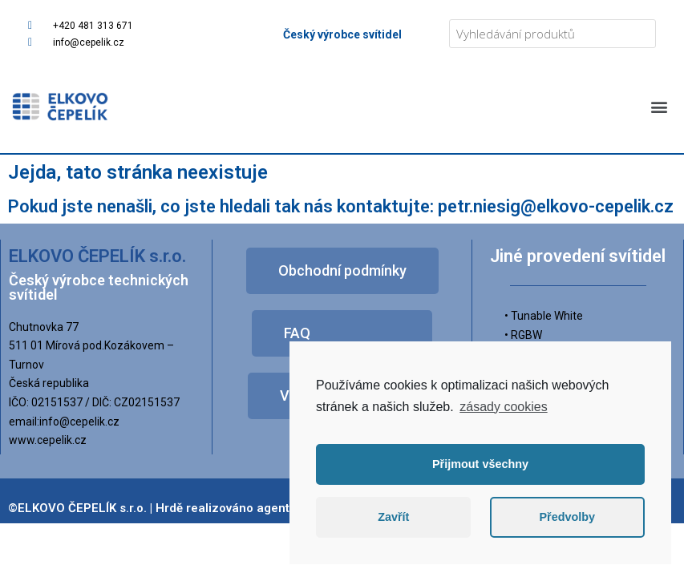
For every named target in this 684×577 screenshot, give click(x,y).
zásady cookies (503, 407)
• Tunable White (543, 315)
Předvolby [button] (567, 516)
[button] (659, 106)
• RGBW (523, 335)
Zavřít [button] (393, 516)
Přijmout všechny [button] (480, 464)
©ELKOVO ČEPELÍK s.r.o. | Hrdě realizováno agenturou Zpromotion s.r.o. (212, 508)
